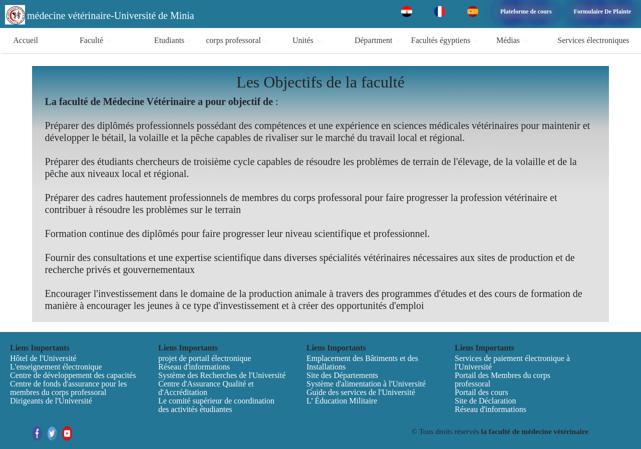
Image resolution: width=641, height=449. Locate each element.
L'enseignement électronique (56, 366)
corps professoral (237, 40)
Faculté (96, 40)
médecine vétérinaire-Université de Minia (110, 15)
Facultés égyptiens (445, 40)
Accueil (25, 40)
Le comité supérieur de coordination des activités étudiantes (216, 405)
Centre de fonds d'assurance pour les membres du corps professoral (68, 388)
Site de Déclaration (485, 400)
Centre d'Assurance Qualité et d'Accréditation (206, 388)
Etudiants (173, 40)
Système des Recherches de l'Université (221, 375)
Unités (307, 40)
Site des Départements (342, 375)
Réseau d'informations (194, 366)
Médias (512, 40)
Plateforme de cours (526, 11)
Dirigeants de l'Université (51, 400)
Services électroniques (589, 40)
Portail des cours (481, 392)
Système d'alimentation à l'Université (366, 384)
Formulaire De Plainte (602, 11)
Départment (378, 40)
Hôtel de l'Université (43, 358)
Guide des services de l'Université (360, 392)
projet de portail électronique (204, 358)
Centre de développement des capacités (73, 375)
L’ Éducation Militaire (341, 400)
